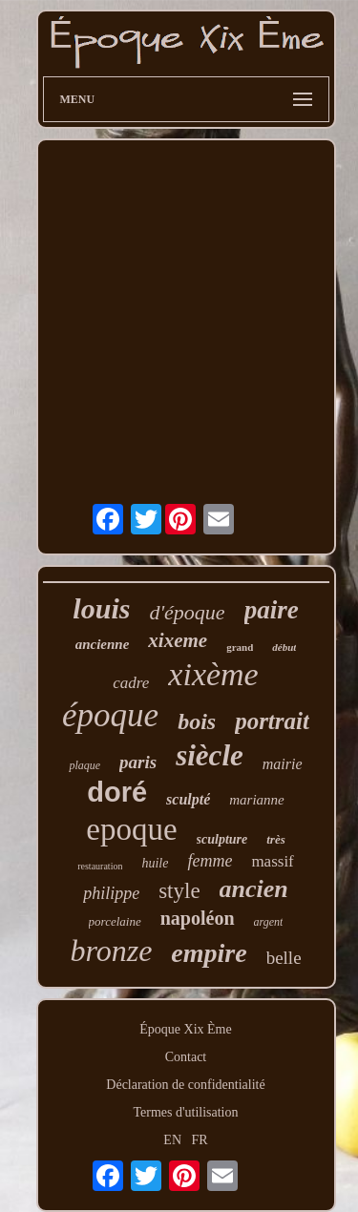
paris (138, 762)
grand (239, 647)
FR (200, 1140)
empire (208, 953)
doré (117, 792)
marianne (256, 799)
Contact (186, 1057)
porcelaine (115, 921)
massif (272, 861)
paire (271, 610)
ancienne (102, 644)
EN (172, 1140)
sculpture (222, 839)
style (179, 891)
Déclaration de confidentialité (185, 1084)
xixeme (177, 640)
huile (154, 863)
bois (197, 721)
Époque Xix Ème (185, 1029)
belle (284, 958)
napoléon (197, 918)
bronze (111, 950)
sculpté (188, 799)
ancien (254, 889)
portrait (272, 721)
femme (209, 860)
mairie (283, 764)
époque (110, 715)
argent (269, 922)
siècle (209, 755)
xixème (213, 674)
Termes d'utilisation (185, 1112)
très (275, 839)
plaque (84, 765)
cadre (131, 683)
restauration (99, 866)
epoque (131, 829)
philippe (111, 893)
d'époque (186, 612)
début (284, 647)
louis (101, 608)
